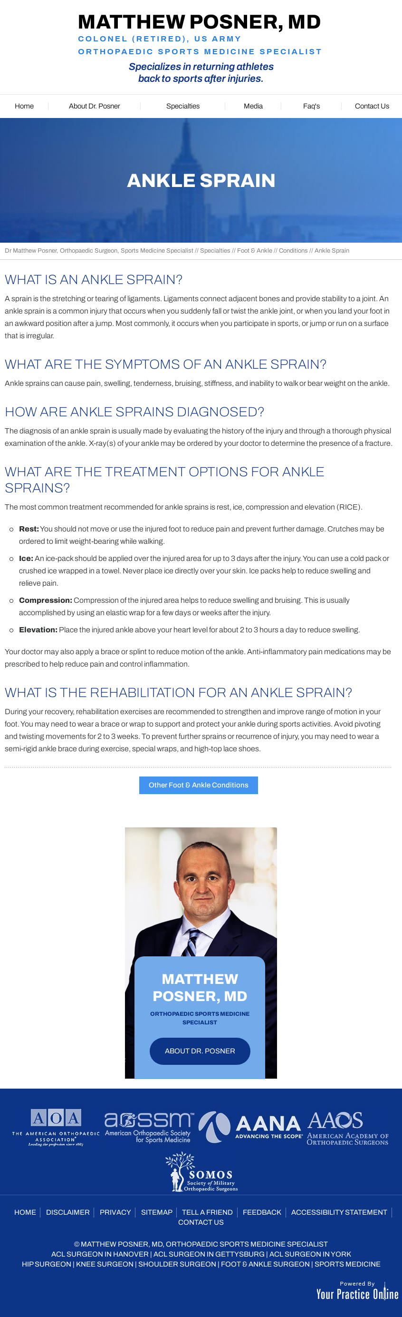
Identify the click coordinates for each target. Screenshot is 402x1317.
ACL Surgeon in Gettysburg (209, 1254)
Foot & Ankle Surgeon (265, 1264)
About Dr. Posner (200, 1051)
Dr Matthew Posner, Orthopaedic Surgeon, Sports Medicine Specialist (99, 250)
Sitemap (156, 1212)
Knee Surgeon (105, 1264)
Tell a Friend (207, 1212)
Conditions (293, 250)
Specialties (215, 250)
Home (25, 1212)
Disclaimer (68, 1212)
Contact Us (201, 1222)
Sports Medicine (348, 1264)
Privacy (115, 1212)
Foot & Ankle (254, 250)
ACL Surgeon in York (310, 1254)
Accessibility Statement (339, 1212)
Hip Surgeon (46, 1264)
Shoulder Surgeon (177, 1264)
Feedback (262, 1212)
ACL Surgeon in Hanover (100, 1254)
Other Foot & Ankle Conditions (199, 785)
